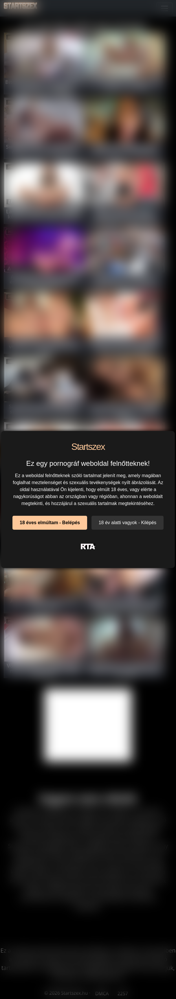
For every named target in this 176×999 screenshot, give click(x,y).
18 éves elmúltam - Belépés (50, 522)
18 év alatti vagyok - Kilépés (127, 522)
